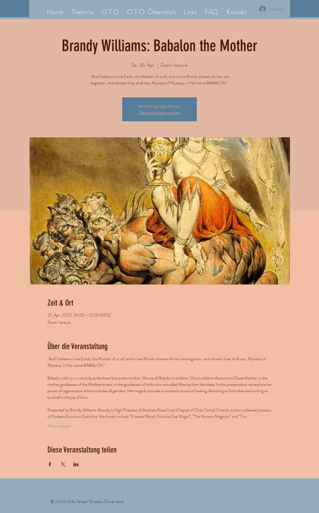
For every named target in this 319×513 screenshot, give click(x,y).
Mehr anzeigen (59, 426)
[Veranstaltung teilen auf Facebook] (49, 464)
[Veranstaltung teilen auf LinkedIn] (76, 464)
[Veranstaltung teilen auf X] (63, 464)
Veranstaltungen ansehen (159, 112)
